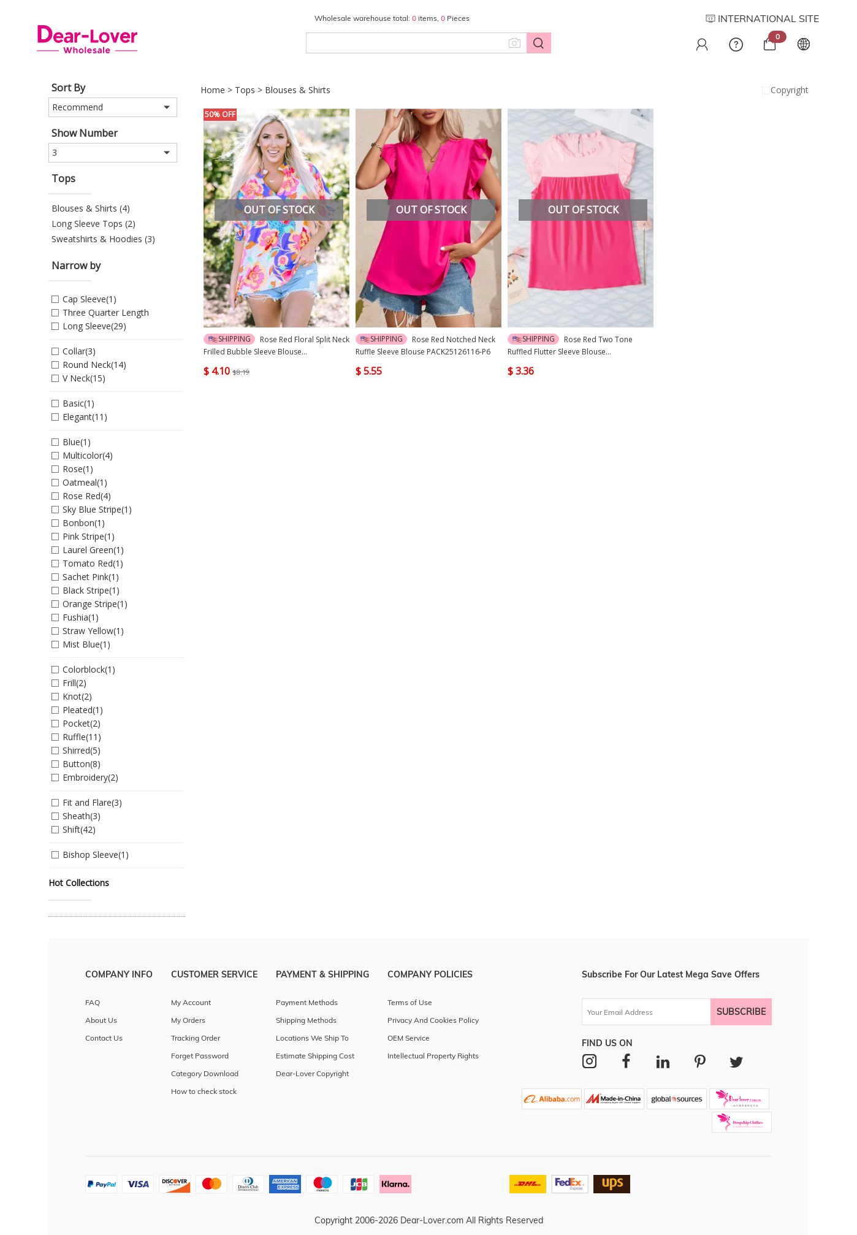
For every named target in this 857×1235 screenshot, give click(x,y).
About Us (101, 1020)
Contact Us (104, 1037)
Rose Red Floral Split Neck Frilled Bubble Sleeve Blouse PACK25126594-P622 (276, 346)
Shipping (229, 339)
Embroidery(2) (90, 777)
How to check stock (204, 1091)
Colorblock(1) (89, 669)
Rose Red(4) (87, 496)
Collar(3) (79, 351)
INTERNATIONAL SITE (762, 18)
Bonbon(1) (84, 523)
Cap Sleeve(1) (89, 299)
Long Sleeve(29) (94, 326)
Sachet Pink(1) (91, 577)
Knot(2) (77, 696)
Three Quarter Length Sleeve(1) (106, 313)
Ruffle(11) (82, 737)
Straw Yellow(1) (93, 631)
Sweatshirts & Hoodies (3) (103, 239)
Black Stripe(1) (91, 590)
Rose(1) (78, 469)
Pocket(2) (82, 723)
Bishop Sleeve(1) (96, 854)
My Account (191, 1002)
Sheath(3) (82, 816)
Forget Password (200, 1055)
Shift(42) (79, 829)
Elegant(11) (85, 416)
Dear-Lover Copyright (312, 1073)
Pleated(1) (83, 710)
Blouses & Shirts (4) (90, 208)
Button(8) (82, 764)
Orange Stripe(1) (95, 604)
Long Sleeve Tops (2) (93, 223)
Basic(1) (78, 403)
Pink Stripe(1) (89, 536)
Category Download (204, 1073)
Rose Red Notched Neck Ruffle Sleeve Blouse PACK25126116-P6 (425, 345)
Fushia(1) (81, 617)
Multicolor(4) (88, 455)
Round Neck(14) (94, 364)
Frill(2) (74, 683)
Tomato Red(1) (93, 563)
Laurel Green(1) (93, 550)
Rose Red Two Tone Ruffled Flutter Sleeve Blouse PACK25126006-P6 (570, 346)
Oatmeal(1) (85, 482)
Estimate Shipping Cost (315, 1055)
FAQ (92, 1002)
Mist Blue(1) (86, 644)
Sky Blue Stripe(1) (97, 509)
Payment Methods (307, 1002)
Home (212, 90)
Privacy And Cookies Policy (433, 1020)
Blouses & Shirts (297, 90)
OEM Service (408, 1037)
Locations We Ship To (312, 1037)
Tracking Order (195, 1037)
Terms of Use (409, 1002)
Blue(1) (77, 442)
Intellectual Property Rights (433, 1055)
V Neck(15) (84, 378)
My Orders (188, 1020)
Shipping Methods (306, 1020)
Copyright (784, 90)
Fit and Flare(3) (92, 802)
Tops (245, 90)
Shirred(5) (82, 750)
